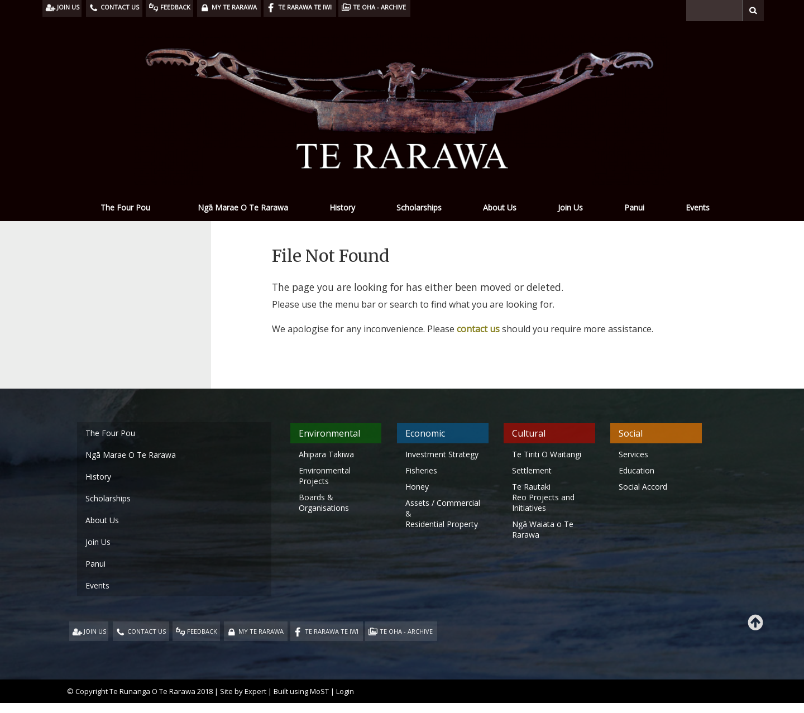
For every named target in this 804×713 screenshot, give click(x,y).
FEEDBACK (202, 631)
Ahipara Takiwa (326, 454)
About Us (499, 207)
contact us (478, 329)
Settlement (532, 470)
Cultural (528, 433)
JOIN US (95, 631)
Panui (634, 207)
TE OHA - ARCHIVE (406, 631)
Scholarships (419, 207)
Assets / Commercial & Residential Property (442, 513)
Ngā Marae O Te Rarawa (243, 207)
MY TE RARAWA (261, 631)
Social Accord (643, 486)
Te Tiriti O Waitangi (546, 454)
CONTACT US (146, 631)
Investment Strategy (441, 454)
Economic (425, 433)
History (342, 207)
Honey (417, 486)
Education (636, 470)
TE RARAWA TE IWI (331, 631)
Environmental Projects (325, 475)
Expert (255, 691)
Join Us (570, 207)
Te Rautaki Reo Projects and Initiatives (543, 497)
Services (633, 454)
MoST (319, 691)
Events (698, 207)
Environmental (329, 433)
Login (345, 691)
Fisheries (421, 470)
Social (631, 433)
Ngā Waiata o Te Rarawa (542, 529)
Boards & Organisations (324, 502)
